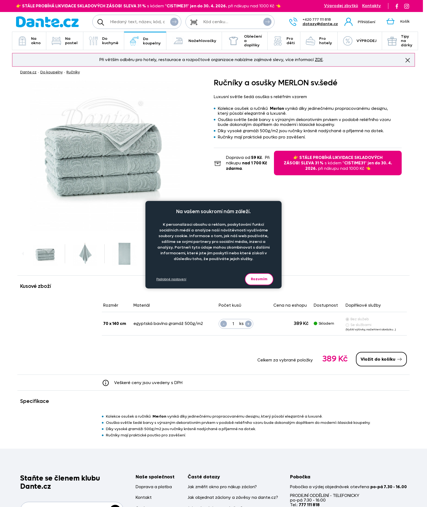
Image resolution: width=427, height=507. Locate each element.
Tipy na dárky (400, 41)
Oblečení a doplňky (244, 41)
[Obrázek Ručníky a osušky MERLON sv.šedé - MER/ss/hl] (105, 156)
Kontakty (371, 6)
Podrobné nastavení (171, 279)
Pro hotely (319, 41)
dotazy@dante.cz (320, 23)
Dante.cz (28, 72)
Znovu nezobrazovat (408, 60)
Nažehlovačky (194, 41)
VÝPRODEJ (359, 41)
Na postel (65, 41)
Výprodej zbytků (341, 6)
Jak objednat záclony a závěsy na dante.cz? (233, 497)
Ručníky (73, 72)
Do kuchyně (103, 41)
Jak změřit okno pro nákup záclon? (222, 487)
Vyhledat (174, 21)
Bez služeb (357, 319)
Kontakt (144, 497)
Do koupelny (145, 41)
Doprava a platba (154, 487)
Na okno (29, 41)
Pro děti (284, 41)
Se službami (358, 324)
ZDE (319, 59)
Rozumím (259, 279)
